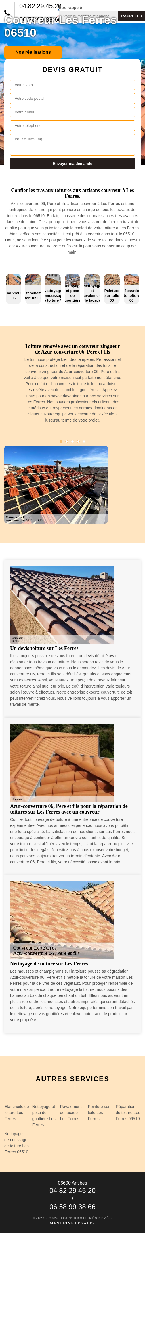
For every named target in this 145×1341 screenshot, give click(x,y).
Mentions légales (72, 1223)
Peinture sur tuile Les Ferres (98, 1112)
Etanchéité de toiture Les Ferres (16, 1112)
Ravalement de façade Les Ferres (71, 1112)
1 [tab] (61, 441)
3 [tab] (72, 441)
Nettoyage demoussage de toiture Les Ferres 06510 (16, 1142)
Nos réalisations (33, 52)
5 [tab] (84, 441)
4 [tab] (78, 441)
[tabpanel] (72, 385)
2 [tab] (66, 441)
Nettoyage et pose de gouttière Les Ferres (44, 1115)
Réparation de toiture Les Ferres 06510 (128, 1112)
